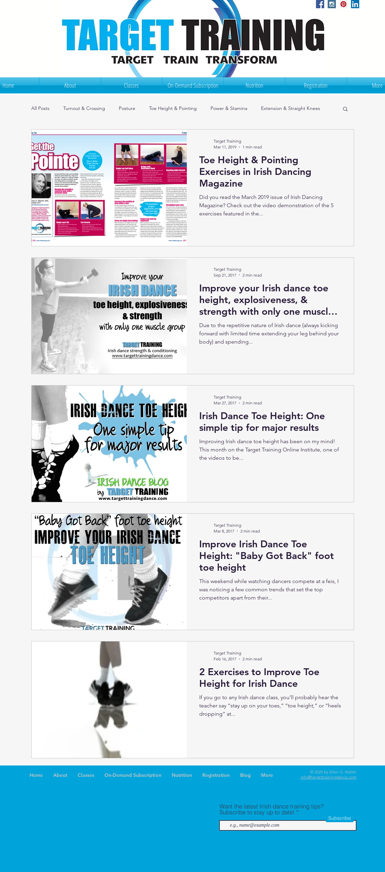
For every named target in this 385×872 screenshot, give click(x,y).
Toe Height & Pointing (173, 108)
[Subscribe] (339, 818)
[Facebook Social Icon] (320, 4)
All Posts (40, 108)
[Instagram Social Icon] (332, 4)
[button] (345, 109)
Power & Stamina (229, 108)
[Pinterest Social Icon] (343, 4)
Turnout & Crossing (84, 108)
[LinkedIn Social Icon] (355, 4)
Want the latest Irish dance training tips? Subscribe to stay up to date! (271, 809)
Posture (127, 108)
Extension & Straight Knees (290, 108)
